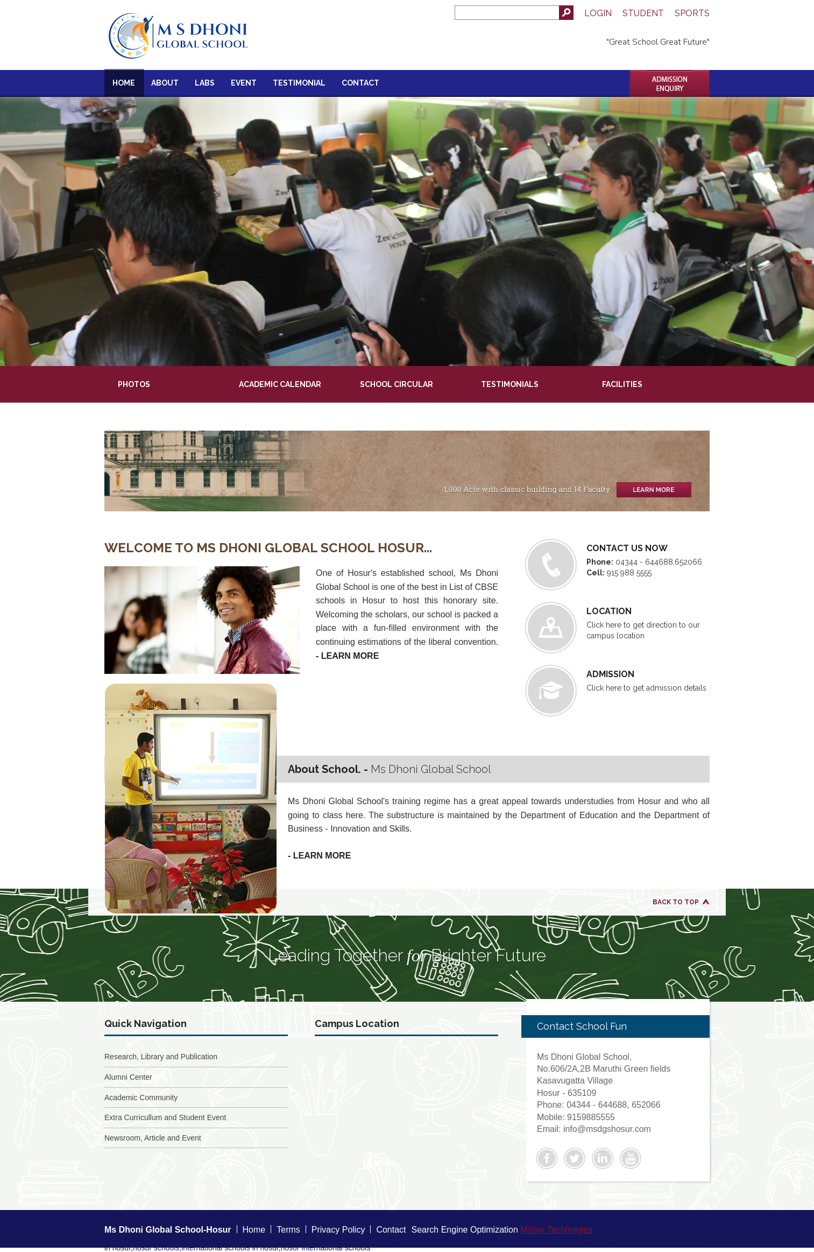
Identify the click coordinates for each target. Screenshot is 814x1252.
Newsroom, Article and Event (152, 1138)
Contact (360, 83)
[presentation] (164, 378)
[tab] (164, 378)
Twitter (574, 1158)
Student (643, 13)
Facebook (546, 1158)
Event (244, 83)
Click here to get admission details (618, 690)
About (165, 83)
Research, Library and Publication (160, 1056)
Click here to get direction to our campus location (618, 627)
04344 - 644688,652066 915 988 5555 (618, 564)
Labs (205, 83)
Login (598, 13)
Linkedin (602, 1158)
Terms (288, 1229)
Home (123, 83)
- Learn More (347, 655)
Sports (692, 13)
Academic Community (141, 1097)
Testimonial (299, 83)
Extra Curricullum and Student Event (165, 1117)
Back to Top (676, 902)
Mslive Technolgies (556, 1229)
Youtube (630, 1158)
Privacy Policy (338, 1229)
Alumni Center (128, 1077)
